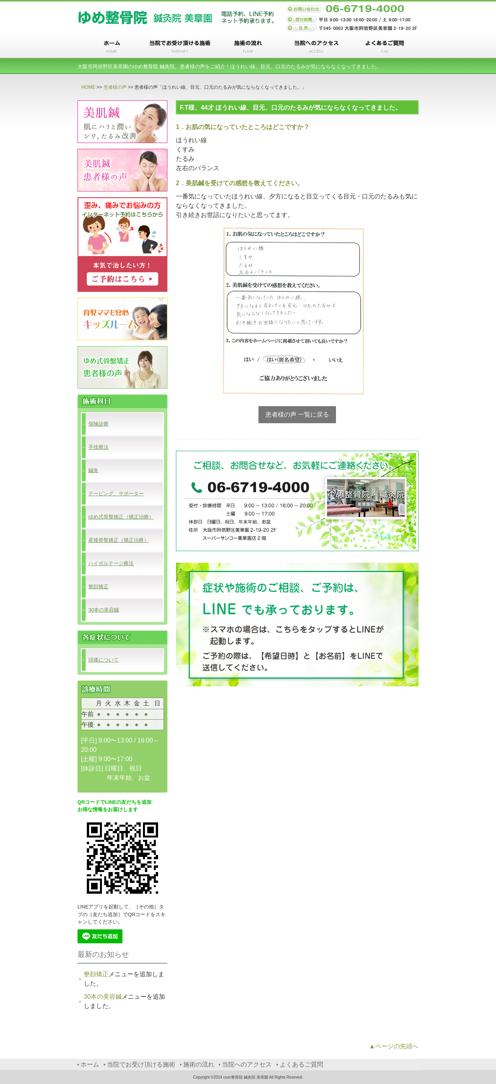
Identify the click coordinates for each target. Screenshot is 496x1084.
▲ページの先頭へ (393, 1046)
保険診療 (98, 424)
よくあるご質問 (384, 47)
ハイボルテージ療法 (111, 563)
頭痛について (103, 660)
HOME (88, 87)
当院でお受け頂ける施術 (180, 47)
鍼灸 (93, 470)
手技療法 (98, 447)
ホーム (112, 47)
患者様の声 (115, 87)
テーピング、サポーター (116, 493)
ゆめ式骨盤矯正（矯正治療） (121, 517)
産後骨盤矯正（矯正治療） (118, 540)
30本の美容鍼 (103, 610)
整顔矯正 (98, 586)
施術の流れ (248, 47)
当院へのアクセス (316, 47)
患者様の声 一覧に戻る (297, 414)
